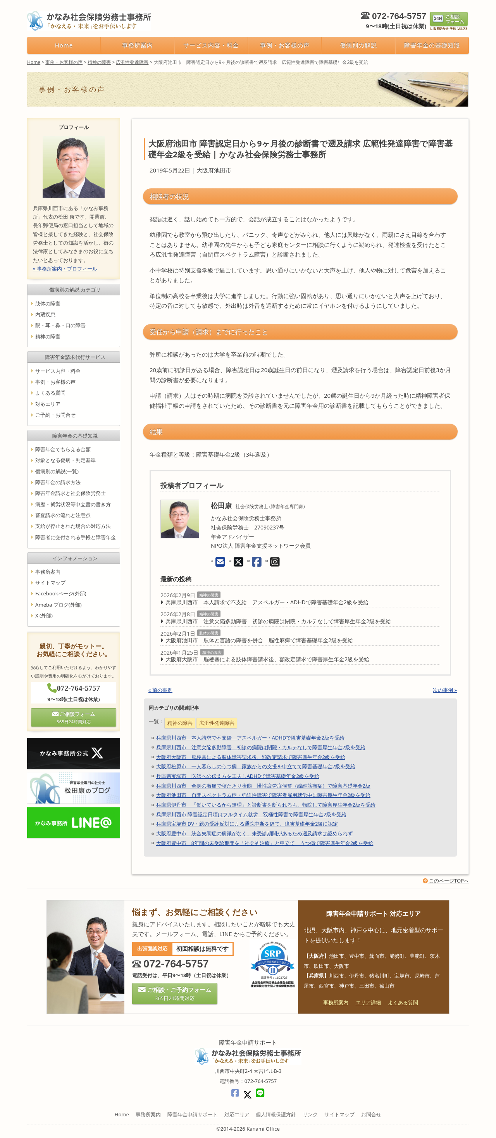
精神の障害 (209, 595)
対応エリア (47, 403)
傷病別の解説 (358, 45)
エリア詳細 (368, 1002)
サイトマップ (50, 582)
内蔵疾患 (45, 314)
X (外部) (44, 615)
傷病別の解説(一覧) (57, 471)
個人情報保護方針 (276, 1114)
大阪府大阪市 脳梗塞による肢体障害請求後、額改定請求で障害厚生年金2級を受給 (267, 659)
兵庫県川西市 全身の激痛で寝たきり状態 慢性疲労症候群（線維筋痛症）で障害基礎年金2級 (263, 785)
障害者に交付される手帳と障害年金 (75, 537)
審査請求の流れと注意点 (63, 515)
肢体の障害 (209, 633)
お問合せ (371, 1114)
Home (64, 45)
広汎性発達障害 (216, 722)
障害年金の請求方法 (58, 482)
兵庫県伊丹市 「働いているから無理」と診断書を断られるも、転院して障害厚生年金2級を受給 (265, 804)
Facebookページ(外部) (60, 593)
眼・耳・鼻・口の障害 (60, 325)
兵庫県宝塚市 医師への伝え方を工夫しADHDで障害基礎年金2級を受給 (237, 775)
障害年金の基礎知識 (432, 45)
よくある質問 (50, 393)
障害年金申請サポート (192, 1114)
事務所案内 (137, 45)
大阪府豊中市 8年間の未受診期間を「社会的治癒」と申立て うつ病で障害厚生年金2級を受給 (265, 843)
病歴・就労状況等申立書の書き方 (73, 504)
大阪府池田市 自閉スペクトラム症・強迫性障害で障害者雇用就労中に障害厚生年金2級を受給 (263, 794)
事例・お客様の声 (285, 45)
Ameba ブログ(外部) (58, 604)
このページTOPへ (446, 880)
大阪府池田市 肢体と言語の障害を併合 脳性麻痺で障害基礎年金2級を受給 (259, 640)
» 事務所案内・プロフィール (65, 268)
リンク (310, 1114)
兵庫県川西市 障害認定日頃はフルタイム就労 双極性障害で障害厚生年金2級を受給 (251, 814)
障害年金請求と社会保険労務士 (70, 493)
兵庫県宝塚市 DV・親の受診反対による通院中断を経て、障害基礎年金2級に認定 (247, 823)
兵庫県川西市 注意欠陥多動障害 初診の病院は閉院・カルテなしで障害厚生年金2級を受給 (278, 621)
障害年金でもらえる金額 (63, 449)
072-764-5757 (399, 16)
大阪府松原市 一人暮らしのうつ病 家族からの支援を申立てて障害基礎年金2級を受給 (255, 766)
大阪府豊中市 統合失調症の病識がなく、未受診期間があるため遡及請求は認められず (254, 833)
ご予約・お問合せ (55, 414)
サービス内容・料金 (211, 45)
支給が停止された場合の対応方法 (73, 526)
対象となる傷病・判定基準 (65, 460)
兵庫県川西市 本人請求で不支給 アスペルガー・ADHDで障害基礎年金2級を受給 (267, 602)
